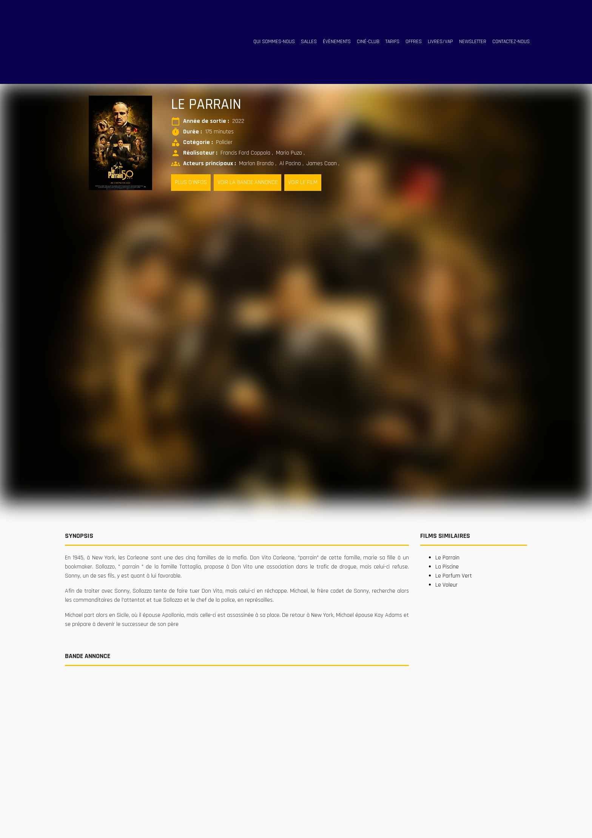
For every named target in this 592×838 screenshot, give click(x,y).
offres (413, 41)
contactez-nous (511, 41)
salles (309, 41)
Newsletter (472, 41)
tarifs (392, 41)
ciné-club (368, 41)
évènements (337, 41)
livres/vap (440, 41)
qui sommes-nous (274, 41)
